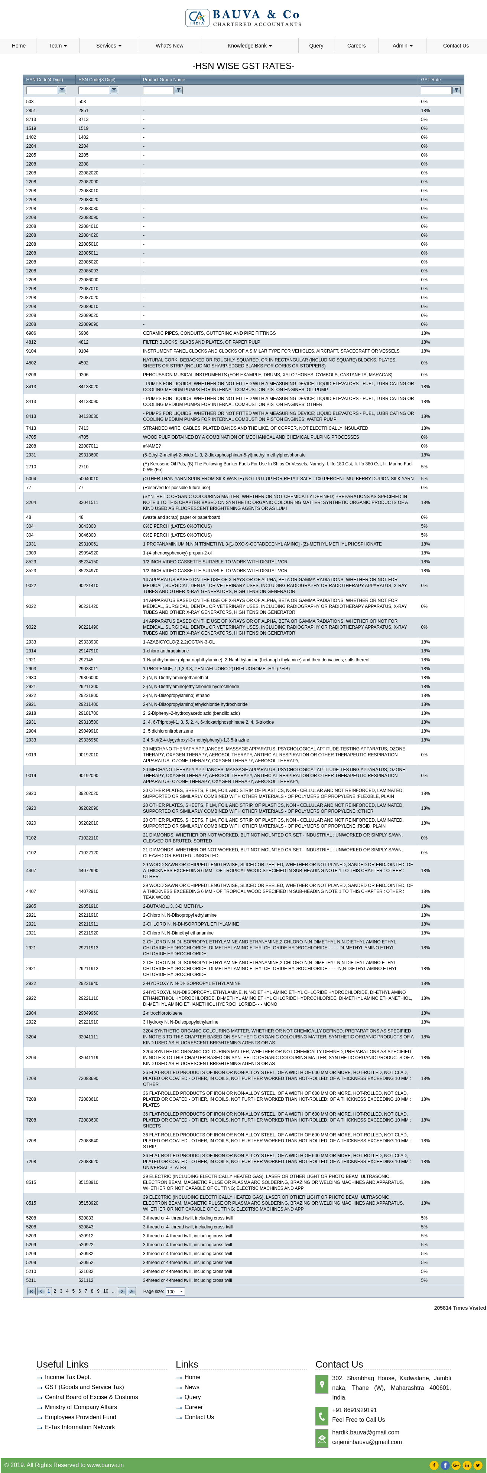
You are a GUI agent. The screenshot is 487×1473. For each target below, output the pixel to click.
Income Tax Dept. (68, 1377)
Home (19, 46)
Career (194, 1407)
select (182, 1291)
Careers (356, 46)
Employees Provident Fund (80, 1417)
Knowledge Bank (250, 46)
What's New (169, 46)
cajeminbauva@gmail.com (367, 1442)
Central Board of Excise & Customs (91, 1397)
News (192, 1387)
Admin (403, 46)
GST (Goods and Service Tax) (84, 1387)
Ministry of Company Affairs (81, 1407)
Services (108, 46)
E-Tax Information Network (80, 1427)
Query (316, 46)
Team (58, 46)
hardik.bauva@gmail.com (365, 1432)
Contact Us (456, 46)
